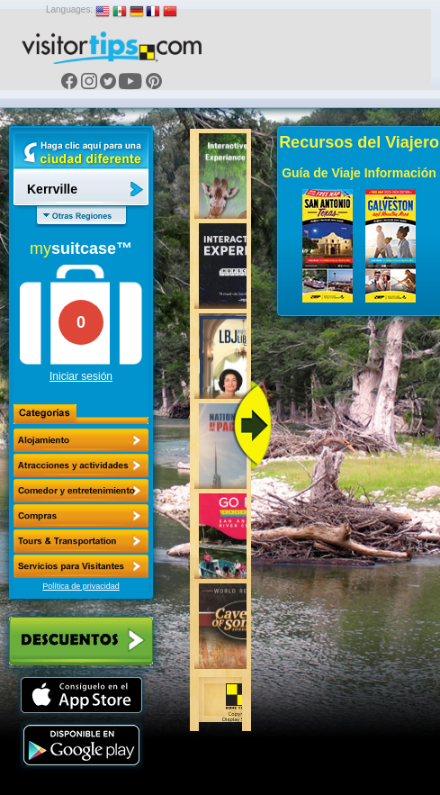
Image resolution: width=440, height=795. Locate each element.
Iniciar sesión (80, 376)
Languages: (69, 9)
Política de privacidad (81, 586)
